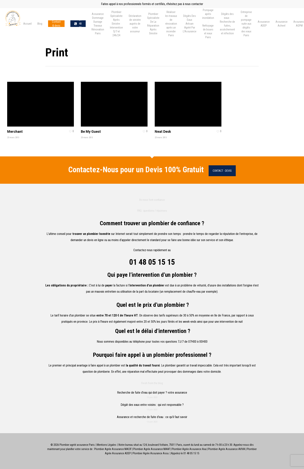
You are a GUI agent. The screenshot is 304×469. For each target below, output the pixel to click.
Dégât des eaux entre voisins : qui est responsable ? (152, 405)
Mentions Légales (106, 444)
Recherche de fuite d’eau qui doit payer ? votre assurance (152, 392)
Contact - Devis (222, 170)
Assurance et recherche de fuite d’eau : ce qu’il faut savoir (152, 417)
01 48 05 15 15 (152, 262)
